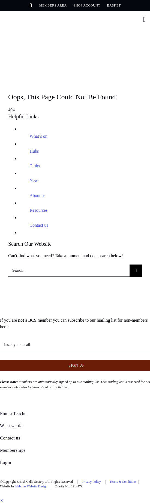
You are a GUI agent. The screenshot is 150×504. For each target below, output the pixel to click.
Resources (38, 210)
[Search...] (69, 271)
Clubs (34, 166)
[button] (30, 5)
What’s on (38, 136)
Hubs (34, 151)
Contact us (38, 225)
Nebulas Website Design (31, 486)
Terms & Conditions (123, 482)
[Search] (136, 271)
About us (37, 195)
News (34, 180)
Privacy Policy (91, 482)
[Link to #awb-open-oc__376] (144, 19)
